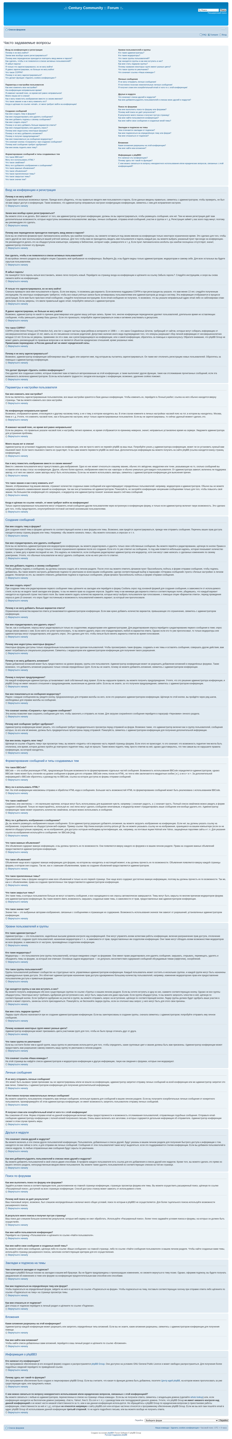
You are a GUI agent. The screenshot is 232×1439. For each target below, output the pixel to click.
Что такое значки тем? (15, 179)
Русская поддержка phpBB (116, 1435)
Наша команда (162, 1428)
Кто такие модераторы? (129, 55)
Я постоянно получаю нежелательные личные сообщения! (145, 85)
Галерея (214, 35)
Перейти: (139, 1420)
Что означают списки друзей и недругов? (137, 97)
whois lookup (196, 1397)
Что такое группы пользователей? (134, 58)
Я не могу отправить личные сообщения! (137, 82)
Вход (224, 35)
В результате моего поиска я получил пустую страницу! (143, 115)
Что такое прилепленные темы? (20, 174)
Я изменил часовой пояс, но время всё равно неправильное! (33, 93)
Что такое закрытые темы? (17, 176)
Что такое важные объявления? (20, 168)
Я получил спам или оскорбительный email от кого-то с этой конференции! (152, 87)
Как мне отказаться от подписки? (133, 136)
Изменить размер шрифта (224, 29)
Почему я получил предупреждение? (22, 136)
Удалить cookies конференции (185, 1428)
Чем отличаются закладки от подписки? (136, 130)
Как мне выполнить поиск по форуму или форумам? (142, 109)
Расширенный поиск (217, 13)
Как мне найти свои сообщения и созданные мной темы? (144, 121)
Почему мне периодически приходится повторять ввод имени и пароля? (38, 58)
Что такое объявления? (16, 171)
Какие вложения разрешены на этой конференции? (142, 145)
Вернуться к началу (18, 206)
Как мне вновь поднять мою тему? (21, 147)
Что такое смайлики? (15, 162)
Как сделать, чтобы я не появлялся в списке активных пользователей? (38, 61)
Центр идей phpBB (170, 1380)
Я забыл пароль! (13, 64)
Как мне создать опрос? (16, 122)
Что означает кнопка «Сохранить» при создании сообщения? (33, 142)
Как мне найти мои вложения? (132, 148)
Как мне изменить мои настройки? (21, 87)
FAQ (204, 35)
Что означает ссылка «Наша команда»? (136, 72)
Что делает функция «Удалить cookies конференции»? (30, 78)
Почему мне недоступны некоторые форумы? (26, 131)
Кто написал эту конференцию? (133, 158)
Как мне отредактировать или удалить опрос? (26, 128)
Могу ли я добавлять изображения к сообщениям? (28, 165)
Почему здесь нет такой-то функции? (135, 160)
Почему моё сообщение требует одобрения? (26, 144)
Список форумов (17, 30)
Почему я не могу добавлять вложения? (24, 133)
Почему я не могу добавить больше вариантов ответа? (30, 125)
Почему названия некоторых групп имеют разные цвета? (144, 67)
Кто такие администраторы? (131, 53)
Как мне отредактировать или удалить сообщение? (29, 117)
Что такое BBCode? (14, 157)
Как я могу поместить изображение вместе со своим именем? (34, 99)
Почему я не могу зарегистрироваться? (23, 75)
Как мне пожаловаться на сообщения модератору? (29, 139)
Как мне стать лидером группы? (133, 64)
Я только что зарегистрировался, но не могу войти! (29, 67)
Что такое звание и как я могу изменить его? (26, 101)
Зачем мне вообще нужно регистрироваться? (26, 55)
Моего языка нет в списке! (17, 96)
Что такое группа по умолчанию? (133, 69)
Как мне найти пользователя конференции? (138, 118)
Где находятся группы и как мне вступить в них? (140, 61)
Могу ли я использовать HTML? (20, 160)
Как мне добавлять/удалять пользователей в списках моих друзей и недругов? (154, 100)
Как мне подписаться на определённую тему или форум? (144, 133)
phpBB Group (98, 1364)
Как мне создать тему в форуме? (20, 114)
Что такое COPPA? (14, 72)
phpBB (110, 1433)
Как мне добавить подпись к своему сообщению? (28, 119)
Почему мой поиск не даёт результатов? (137, 112)
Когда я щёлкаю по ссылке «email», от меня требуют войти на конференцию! (41, 104)
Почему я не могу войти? (17, 53)
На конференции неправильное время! (23, 90)
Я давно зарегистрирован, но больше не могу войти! (29, 69)
